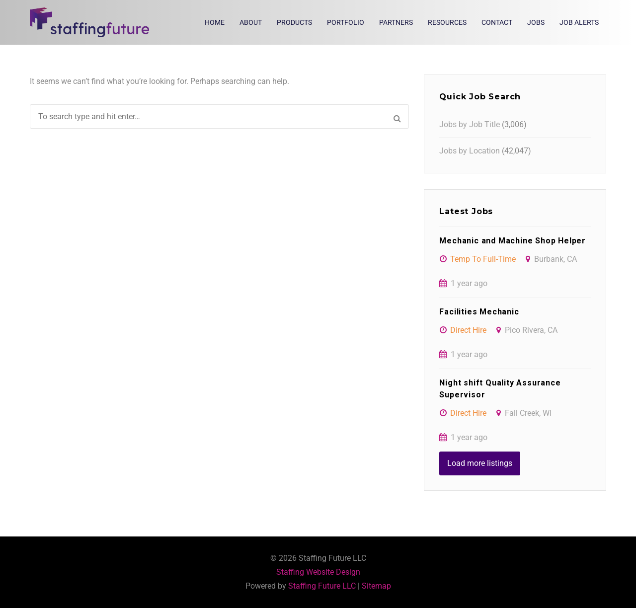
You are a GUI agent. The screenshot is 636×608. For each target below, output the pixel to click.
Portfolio (345, 22)
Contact (496, 22)
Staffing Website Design (318, 572)
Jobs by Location (469, 150)
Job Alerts (579, 22)
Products (294, 22)
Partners (396, 22)
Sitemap (376, 586)
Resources (447, 22)
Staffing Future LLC (322, 586)
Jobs (536, 22)
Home (215, 22)
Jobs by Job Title (469, 124)
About (250, 22)
